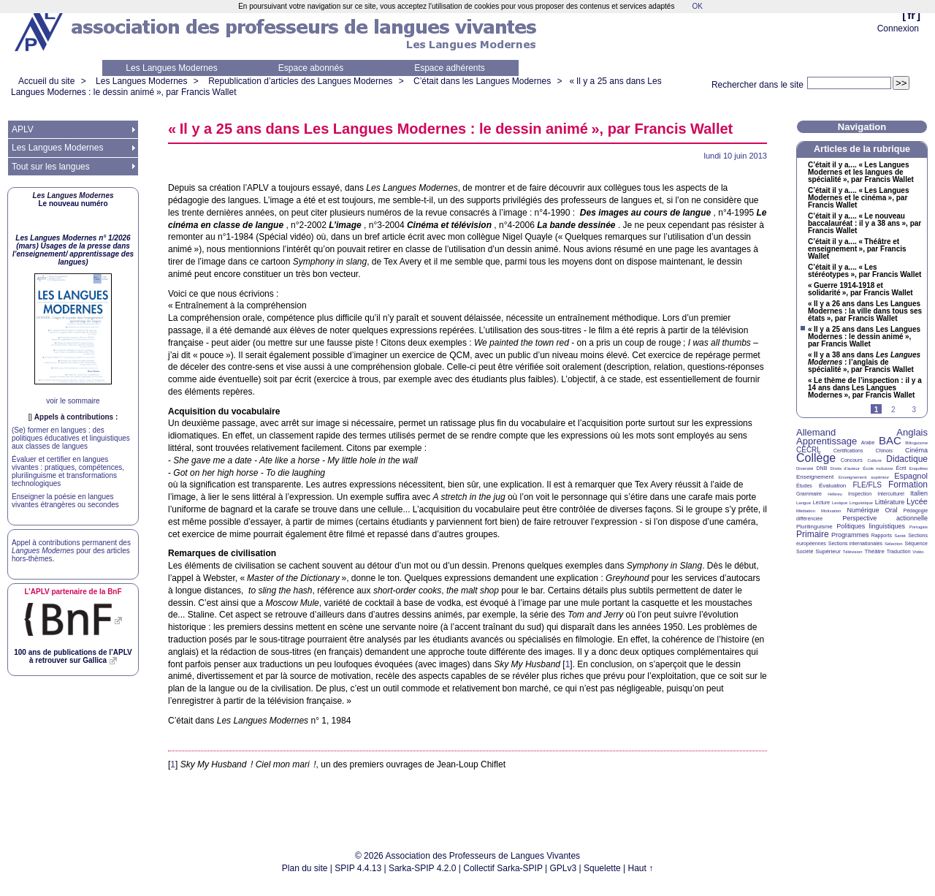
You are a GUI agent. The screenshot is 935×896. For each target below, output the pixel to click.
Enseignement (814, 477)
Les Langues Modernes (171, 68)
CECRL (808, 450)
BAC (890, 440)
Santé (900, 536)
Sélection (894, 544)
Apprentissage (826, 441)
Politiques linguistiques (870, 526)
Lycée (917, 501)
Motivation (831, 511)
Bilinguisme (916, 443)
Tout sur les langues (51, 167)
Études (804, 485)
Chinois (884, 450)
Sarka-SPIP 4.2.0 (423, 868)
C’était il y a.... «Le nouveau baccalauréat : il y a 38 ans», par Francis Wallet (864, 224)
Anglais (912, 432)
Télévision (853, 552)
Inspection (859, 493)
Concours (852, 460)
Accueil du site (46, 81)
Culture (874, 460)
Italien (919, 493)
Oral (891, 510)
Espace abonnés (310, 68)
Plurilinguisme (814, 526)
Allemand (816, 432)
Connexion (898, 28)
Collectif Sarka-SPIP (503, 868)
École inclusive (878, 468)
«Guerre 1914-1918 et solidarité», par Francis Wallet (860, 289)
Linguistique (861, 503)
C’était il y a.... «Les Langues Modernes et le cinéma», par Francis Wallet (858, 198)
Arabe (868, 442)
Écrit (901, 468)
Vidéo (917, 552)
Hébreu (835, 494)
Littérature (890, 502)
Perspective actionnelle (885, 518)
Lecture (821, 502)
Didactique (907, 459)
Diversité (804, 468)
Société (804, 551)
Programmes (850, 535)
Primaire (812, 534)
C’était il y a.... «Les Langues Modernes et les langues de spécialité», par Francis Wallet (861, 172)
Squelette (602, 868)
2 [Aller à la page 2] (893, 410)
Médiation (805, 511)
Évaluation (832, 485)
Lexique (839, 503)
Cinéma (916, 450)
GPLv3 (563, 868)
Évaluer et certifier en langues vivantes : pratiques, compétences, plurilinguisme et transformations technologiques (68, 471)
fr (911, 15)
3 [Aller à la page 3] (914, 410)
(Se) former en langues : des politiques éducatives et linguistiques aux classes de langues (71, 438)
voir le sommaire (72, 401)
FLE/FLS (866, 485)
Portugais (918, 527)
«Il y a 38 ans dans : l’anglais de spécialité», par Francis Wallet (864, 362)
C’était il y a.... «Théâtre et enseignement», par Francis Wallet (857, 249)
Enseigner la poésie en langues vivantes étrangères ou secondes (65, 501)
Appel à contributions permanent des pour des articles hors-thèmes (71, 551)
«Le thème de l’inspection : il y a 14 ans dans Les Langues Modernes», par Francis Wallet (865, 388)
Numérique (863, 510)
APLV (23, 129)
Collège (816, 458)
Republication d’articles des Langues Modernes (300, 81)
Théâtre (874, 551)
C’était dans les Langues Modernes (482, 81)
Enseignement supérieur (864, 477)
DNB (822, 468)
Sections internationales (855, 543)
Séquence (916, 543)
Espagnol (911, 475)
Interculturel (890, 493)
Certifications (848, 450)
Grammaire (809, 493)
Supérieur (828, 551)
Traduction (899, 551)
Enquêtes (918, 468)
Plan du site (305, 868)
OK (697, 6)
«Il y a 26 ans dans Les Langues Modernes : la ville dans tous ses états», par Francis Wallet (865, 311)
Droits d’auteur (845, 468)
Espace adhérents (449, 68)
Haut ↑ (641, 868)
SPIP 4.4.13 (358, 868)
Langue (803, 503)
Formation (908, 484)
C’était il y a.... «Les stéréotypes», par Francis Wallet (864, 271)
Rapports (881, 535)
